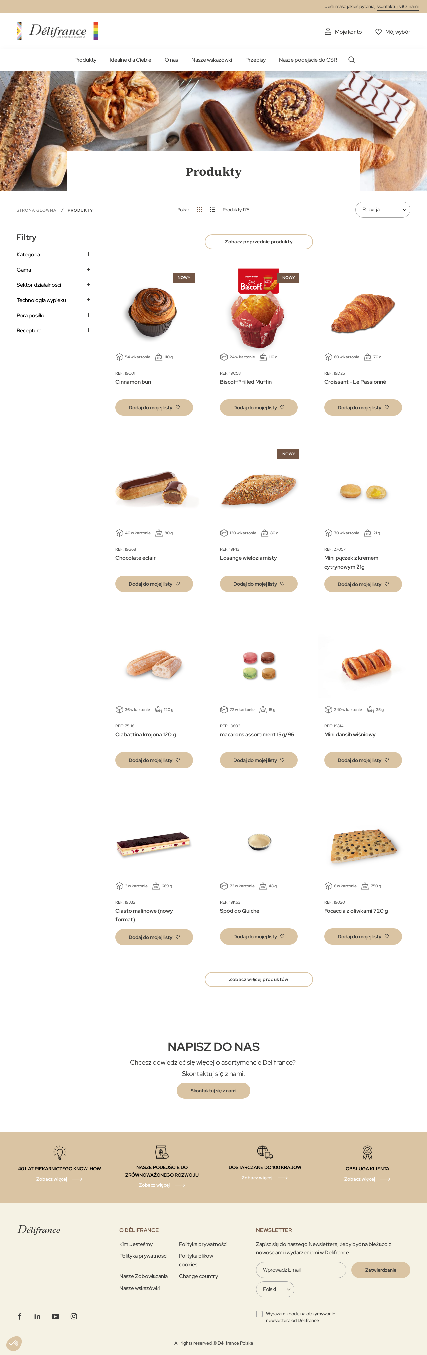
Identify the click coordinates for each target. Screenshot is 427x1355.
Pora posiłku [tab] (31, 315)
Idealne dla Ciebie (130, 59)
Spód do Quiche (239, 910)
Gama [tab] (24, 269)
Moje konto (348, 31)
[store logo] (57, 31)
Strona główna (37, 210)
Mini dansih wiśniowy (350, 734)
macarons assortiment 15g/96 (257, 734)
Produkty (85, 59)
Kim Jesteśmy (136, 1244)
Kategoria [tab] (28, 254)
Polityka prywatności (203, 1244)
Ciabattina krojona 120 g (145, 734)
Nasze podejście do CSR (308, 59)
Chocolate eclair (135, 557)
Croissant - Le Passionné (355, 381)
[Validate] (380, 1270)
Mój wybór (397, 31)
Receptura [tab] (29, 330)
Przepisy (255, 59)
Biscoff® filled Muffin (246, 381)
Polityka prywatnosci (143, 1255)
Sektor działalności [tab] (39, 284)
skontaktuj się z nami (398, 6)
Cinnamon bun (133, 381)
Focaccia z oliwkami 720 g (356, 910)
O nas (171, 59)
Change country (198, 1276)
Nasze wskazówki (211, 59)
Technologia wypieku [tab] (41, 300)
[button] (154, 407)
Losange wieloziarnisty (248, 557)
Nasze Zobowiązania (143, 1276)
